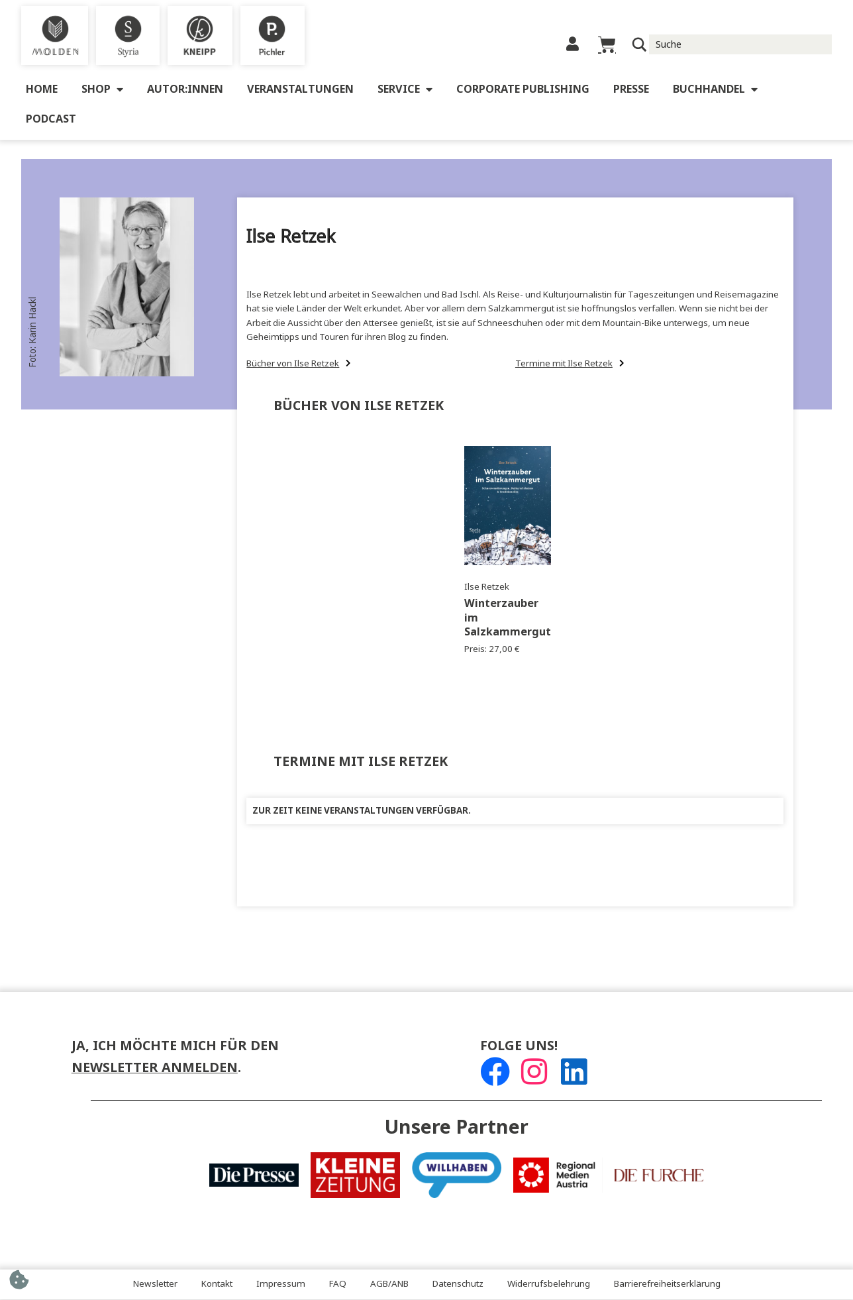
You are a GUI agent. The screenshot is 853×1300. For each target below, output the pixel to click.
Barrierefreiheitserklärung (667, 1284)
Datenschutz (457, 1284)
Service (404, 90)
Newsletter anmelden (155, 1068)
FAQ (337, 1284)
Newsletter (155, 1284)
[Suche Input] (741, 44)
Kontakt (216, 1284)
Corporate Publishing (522, 89)
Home (42, 89)
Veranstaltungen (300, 89)
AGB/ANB (389, 1284)
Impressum (280, 1284)
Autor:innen (185, 89)
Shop (102, 90)
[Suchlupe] (639, 44)
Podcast (51, 119)
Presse (631, 89)
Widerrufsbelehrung (548, 1284)
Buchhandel (715, 90)
